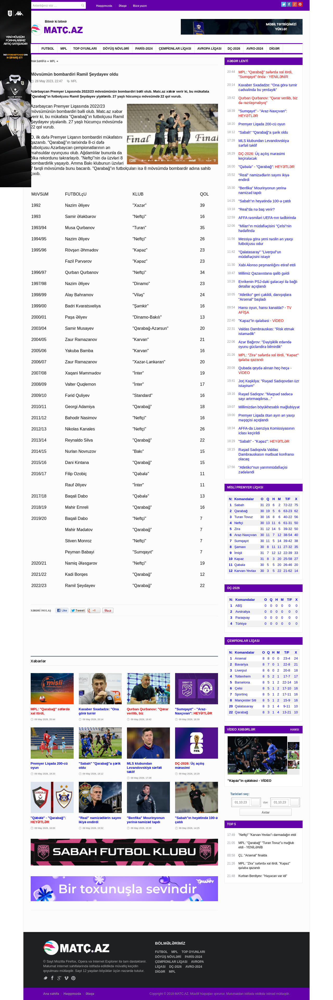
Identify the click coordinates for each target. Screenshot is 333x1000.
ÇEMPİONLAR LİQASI (175, 48)
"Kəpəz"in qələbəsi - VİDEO (250, 781)
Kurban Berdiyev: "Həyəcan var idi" (263, 876)
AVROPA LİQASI (209, 48)
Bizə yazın (140, 5)
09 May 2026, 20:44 (45, 719)
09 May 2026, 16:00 (45, 828)
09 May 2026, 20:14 (93, 719)
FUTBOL (48, 48)
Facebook (289, 4)
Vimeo (66, 978)
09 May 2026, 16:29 (189, 773)
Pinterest (300, 4)
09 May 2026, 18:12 (93, 773)
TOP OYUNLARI (85, 48)
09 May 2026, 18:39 (189, 719)
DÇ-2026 (234, 48)
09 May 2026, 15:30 (141, 828)
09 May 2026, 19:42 (141, 719)
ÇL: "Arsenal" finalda (253, 855)
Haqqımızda (104, 5)
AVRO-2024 (254, 48)
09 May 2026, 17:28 (141, 778)
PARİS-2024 (143, 48)
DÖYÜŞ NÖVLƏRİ (116, 48)
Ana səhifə (51, 994)
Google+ (294, 4)
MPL (63, 48)
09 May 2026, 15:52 (93, 828)
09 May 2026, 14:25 (189, 828)
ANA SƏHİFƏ (38, 61)
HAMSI (294, 729)
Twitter (283, 4)
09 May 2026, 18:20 (45, 773)
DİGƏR (275, 48)
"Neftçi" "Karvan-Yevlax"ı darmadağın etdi (267, 835)
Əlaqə (122, 5)
